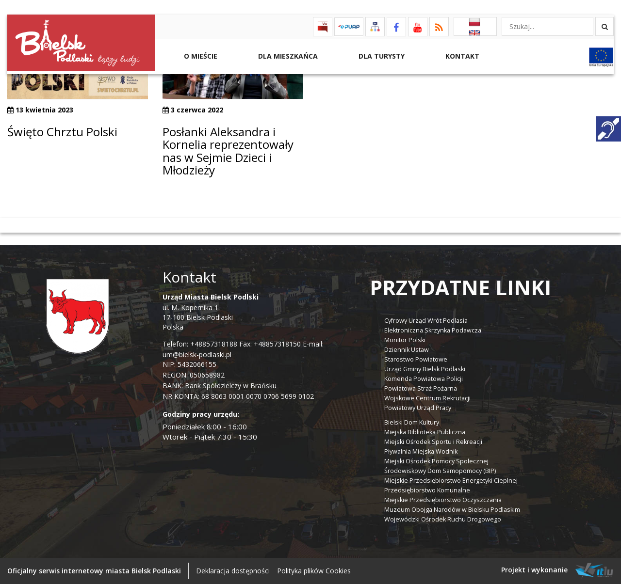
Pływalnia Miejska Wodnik (421, 451)
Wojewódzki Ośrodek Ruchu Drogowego (442, 519)
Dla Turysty (381, 56)
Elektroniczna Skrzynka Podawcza (432, 330)
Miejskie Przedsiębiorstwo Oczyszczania (443, 500)
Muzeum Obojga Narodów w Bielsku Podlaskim (452, 509)
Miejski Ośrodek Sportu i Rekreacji (433, 442)
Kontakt (461, 56)
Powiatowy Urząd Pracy (417, 408)
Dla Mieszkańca (287, 56)
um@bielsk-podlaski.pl (197, 354)
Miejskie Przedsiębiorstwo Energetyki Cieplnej (451, 480)
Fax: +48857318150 (270, 343)
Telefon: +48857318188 (200, 343)
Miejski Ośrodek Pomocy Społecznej (436, 461)
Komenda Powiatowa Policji (423, 379)
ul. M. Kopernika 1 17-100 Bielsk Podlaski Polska (211, 311)
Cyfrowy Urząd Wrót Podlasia (426, 320)
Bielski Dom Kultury (411, 422)
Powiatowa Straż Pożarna (420, 388)
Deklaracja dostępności (233, 570)
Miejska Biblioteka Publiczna (424, 432)
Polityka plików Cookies (314, 570)
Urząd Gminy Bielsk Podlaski (424, 369)
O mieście (199, 56)
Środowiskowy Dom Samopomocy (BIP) (440, 471)
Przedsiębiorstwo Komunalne (427, 490)
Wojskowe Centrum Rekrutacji (427, 398)
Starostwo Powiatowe (415, 359)
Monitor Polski (404, 340)
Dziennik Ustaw (406, 350)
